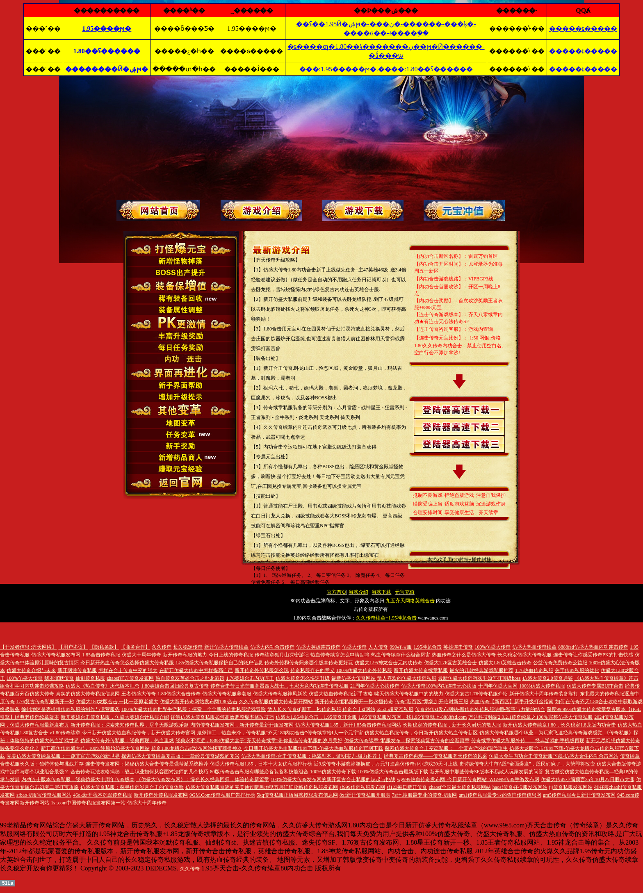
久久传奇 (190, 869)
